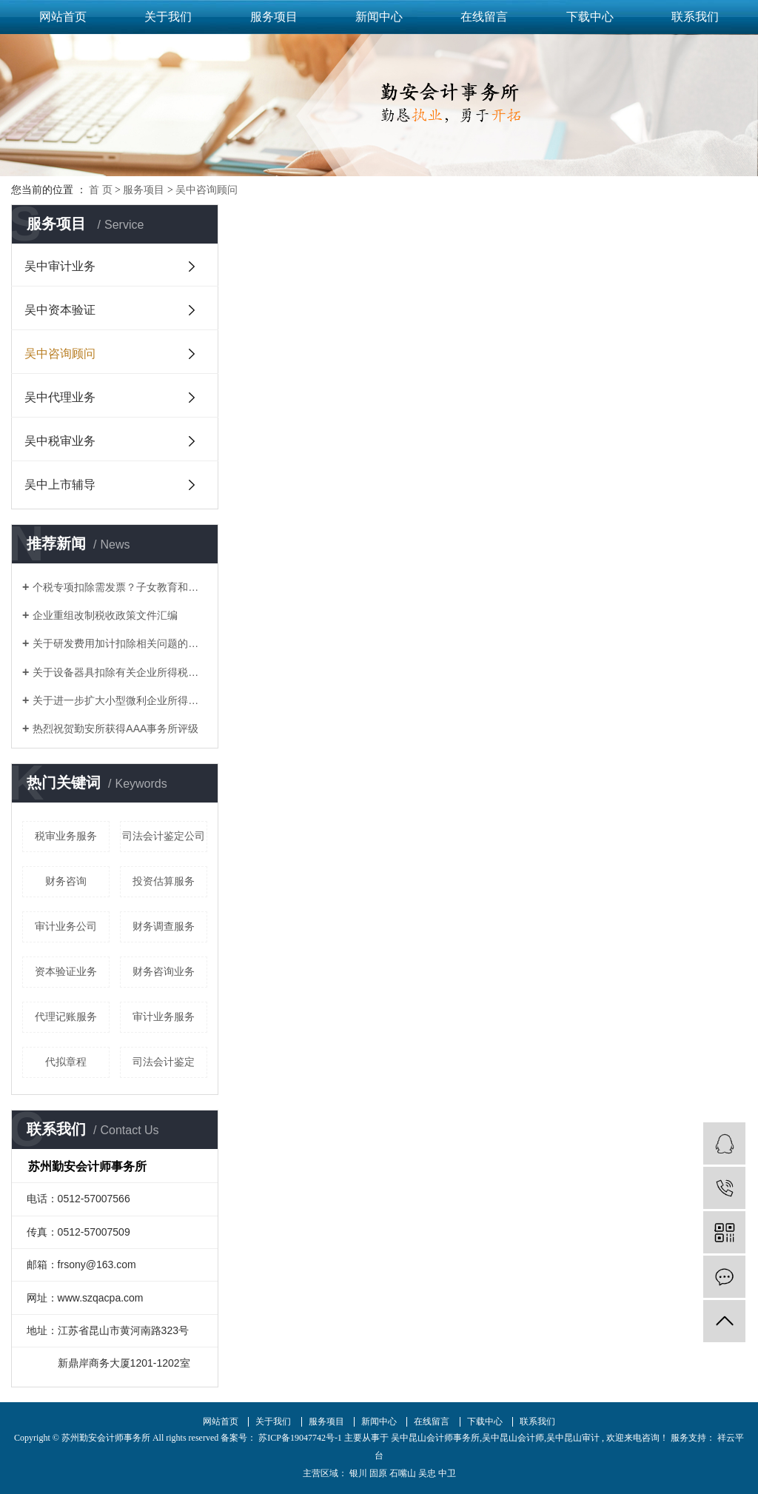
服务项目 (274, 16)
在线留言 (484, 16)
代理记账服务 (66, 1016)
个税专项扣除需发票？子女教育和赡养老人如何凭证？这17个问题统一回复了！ (120, 587)
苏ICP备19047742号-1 (300, 1438)
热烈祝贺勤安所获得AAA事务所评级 (115, 728)
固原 (378, 1473)
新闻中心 (379, 16)
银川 (358, 1473)
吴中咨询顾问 (206, 189)
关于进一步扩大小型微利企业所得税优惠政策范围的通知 (120, 700)
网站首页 (63, 16)
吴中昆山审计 (573, 1438)
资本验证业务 (66, 971)
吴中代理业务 (59, 397)
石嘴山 (402, 1473)
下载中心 (590, 16)
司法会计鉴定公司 (163, 836)
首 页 (101, 189)
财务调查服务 (164, 926)
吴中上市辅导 (59, 484)
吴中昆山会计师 (513, 1438)
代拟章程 (66, 1062)
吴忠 (427, 1473)
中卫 (447, 1473)
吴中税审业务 (59, 441)
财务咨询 (66, 881)
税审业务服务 (66, 836)
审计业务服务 (164, 1016)
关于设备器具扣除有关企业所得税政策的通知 (120, 672)
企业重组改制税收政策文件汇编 (105, 615)
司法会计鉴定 (164, 1062)
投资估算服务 (164, 881)
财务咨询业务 (164, 971)
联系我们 (695, 16)
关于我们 (168, 16)
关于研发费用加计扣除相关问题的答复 (120, 643)
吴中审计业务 (59, 266)
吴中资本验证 (59, 310)
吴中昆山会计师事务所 (435, 1438)
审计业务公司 (66, 926)
